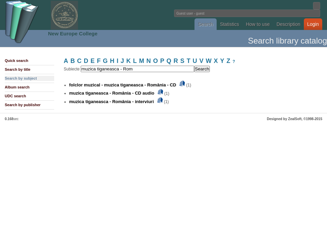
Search (205, 24)
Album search (17, 87)
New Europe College (72, 33)
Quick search (16, 61)
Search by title (17, 69)
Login (313, 24)
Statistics (229, 24)
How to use (258, 24)
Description (288, 24)
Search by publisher (23, 105)
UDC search (15, 96)
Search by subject (21, 78)
